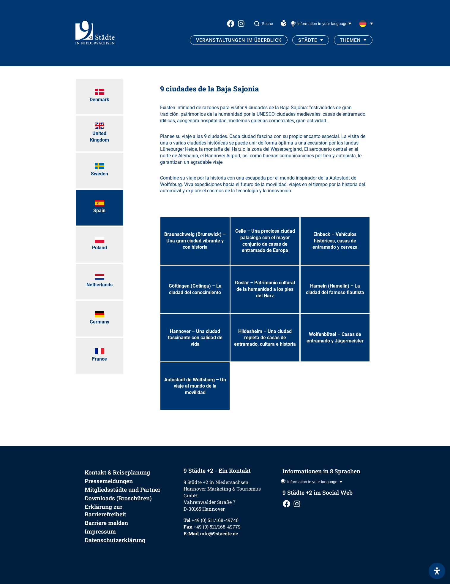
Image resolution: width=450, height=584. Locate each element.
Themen (350, 40)
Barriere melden (106, 522)
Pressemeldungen (109, 481)
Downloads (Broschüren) (118, 498)
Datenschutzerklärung (115, 540)
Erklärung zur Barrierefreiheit (105, 510)
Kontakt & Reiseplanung (117, 472)
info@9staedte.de (219, 533)
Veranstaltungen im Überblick (239, 40)
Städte (307, 40)
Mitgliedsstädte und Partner (122, 489)
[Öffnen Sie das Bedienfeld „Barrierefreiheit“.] (437, 571)
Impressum (100, 531)
